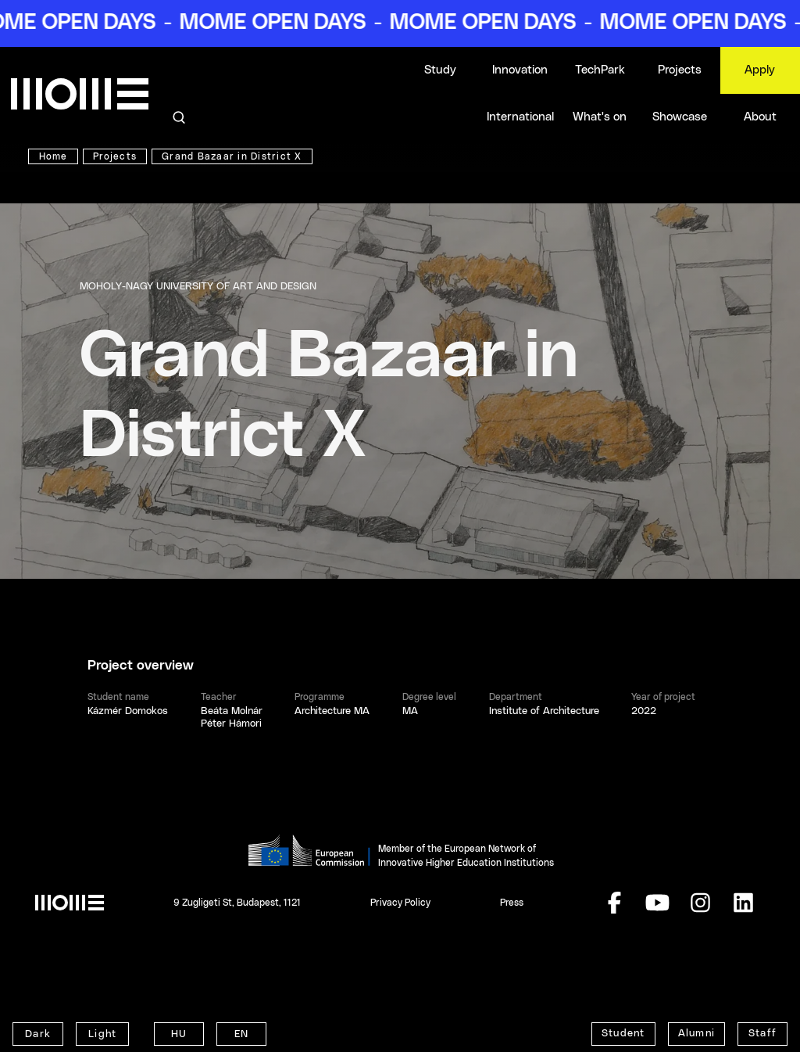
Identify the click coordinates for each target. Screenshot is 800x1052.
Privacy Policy (400, 902)
